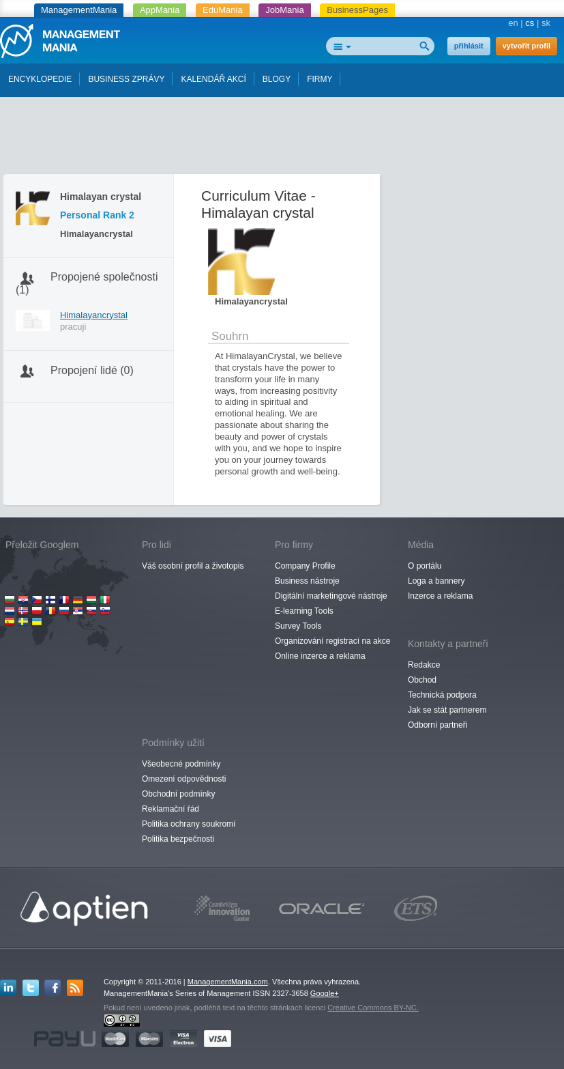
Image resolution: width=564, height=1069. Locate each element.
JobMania (284, 10)
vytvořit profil (526, 46)
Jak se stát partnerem (447, 710)
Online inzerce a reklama (320, 656)
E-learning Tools (304, 611)
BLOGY (277, 79)
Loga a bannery (436, 581)
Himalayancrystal (94, 315)
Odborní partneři (437, 725)
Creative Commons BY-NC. (372, 1007)
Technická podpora (442, 695)
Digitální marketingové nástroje (331, 596)
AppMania (160, 10)
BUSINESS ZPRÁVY (126, 79)
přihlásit (469, 46)
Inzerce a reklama (440, 596)
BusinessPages (357, 10)
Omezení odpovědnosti (184, 779)
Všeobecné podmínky (181, 764)
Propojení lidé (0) (92, 370)
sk (545, 23)
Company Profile (305, 566)
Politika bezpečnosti (178, 839)
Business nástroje (307, 581)
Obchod (422, 680)
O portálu (424, 566)
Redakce (424, 665)
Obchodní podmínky (178, 794)
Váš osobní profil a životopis (192, 566)
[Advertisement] (282, 138)
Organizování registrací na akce (332, 641)
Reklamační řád (170, 809)
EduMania (223, 10)
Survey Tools (298, 626)
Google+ (324, 993)
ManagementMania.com (228, 982)
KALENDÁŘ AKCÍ (213, 79)
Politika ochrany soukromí (188, 824)
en (513, 23)
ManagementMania (79, 10)
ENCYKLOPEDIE (40, 79)
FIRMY (319, 79)
